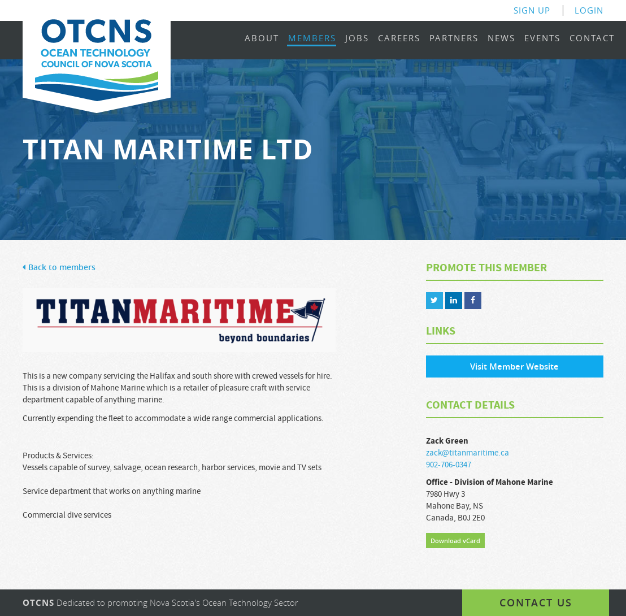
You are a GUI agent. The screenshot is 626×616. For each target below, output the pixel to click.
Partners (454, 39)
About (262, 39)
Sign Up (532, 10)
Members (312, 39)
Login (589, 10)
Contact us (535, 602)
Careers (399, 39)
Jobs (357, 39)
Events (542, 39)
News (501, 39)
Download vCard (455, 540)
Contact (592, 39)
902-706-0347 (448, 464)
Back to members (59, 267)
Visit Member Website (514, 366)
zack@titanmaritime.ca (467, 453)
